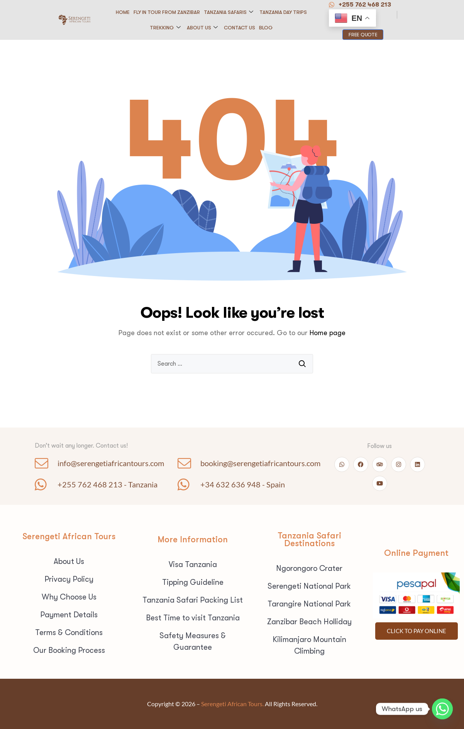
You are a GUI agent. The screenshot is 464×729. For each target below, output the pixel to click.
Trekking (165, 27)
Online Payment (416, 553)
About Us (202, 27)
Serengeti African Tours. (232, 703)
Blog (266, 28)
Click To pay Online (416, 630)
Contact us (239, 28)
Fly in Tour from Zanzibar (167, 12)
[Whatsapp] (442, 708)
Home (123, 12)
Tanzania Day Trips (283, 12)
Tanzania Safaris (228, 12)
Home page (327, 333)
